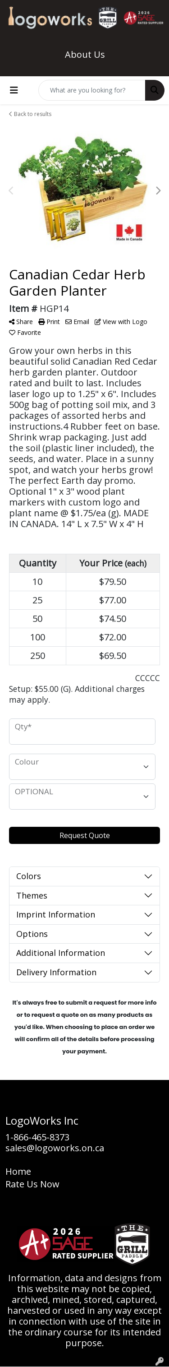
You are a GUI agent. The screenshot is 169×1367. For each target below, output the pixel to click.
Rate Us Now (32, 1184)
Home (18, 1171)
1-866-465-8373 (37, 1137)
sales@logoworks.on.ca (54, 1148)
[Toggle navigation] (14, 90)
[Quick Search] (92, 90)
